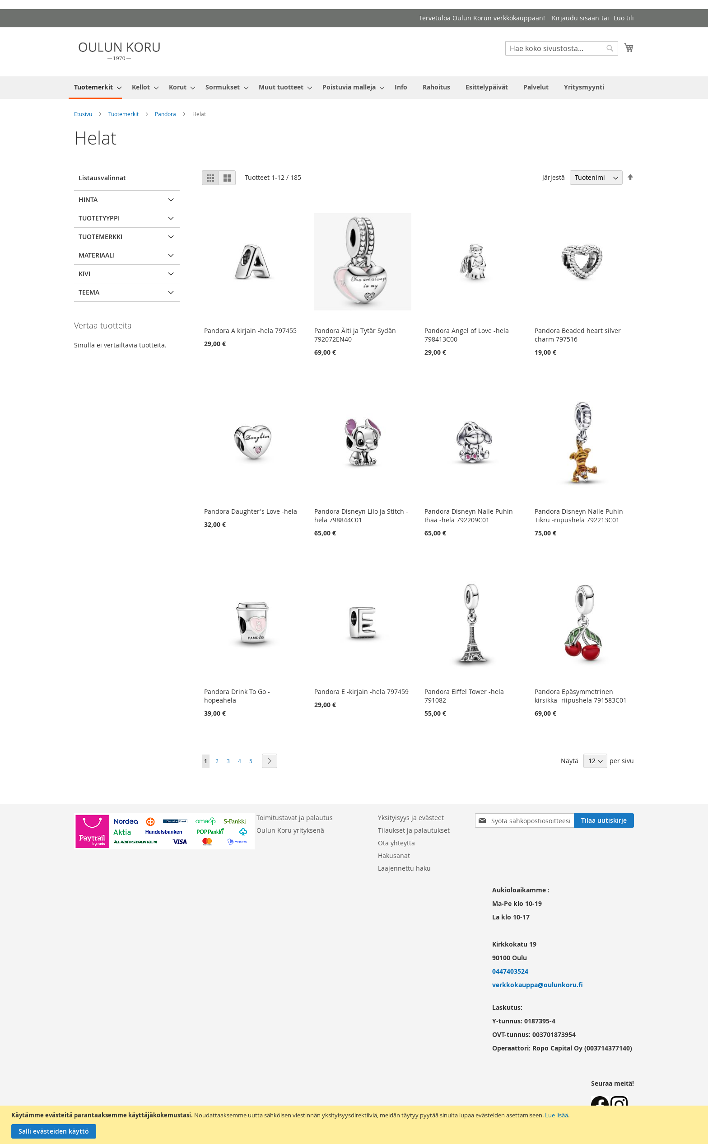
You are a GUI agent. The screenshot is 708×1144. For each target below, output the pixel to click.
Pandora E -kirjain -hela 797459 (361, 691)
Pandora (165, 113)
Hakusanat (394, 855)
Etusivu (83, 113)
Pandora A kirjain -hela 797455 (250, 330)
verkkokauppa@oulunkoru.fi (537, 984)
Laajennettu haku (404, 868)
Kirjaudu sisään (575, 18)
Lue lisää (556, 1115)
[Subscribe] (604, 820)
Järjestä (553, 177)
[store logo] (119, 51)
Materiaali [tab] (97, 255)
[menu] (354, 87)
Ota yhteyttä (396, 843)
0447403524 (510, 971)
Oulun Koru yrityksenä (290, 830)
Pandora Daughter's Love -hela (250, 511)
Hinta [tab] (88, 199)
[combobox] (561, 48)
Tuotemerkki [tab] (100, 236)
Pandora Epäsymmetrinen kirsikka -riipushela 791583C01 (581, 695)
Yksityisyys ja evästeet (411, 817)
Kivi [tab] (84, 273)
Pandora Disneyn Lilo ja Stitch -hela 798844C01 (361, 515)
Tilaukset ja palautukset (414, 830)
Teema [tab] (89, 292)
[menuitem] (95, 87)
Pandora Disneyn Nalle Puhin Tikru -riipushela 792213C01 (579, 515)
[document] (355, 1125)
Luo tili (624, 18)
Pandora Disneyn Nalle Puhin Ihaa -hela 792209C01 (468, 515)
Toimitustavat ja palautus (294, 817)
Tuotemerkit (123, 113)
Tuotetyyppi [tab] (99, 218)
